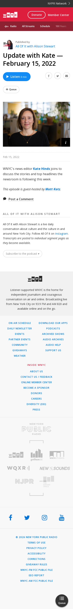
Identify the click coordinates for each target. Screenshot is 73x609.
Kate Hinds (41, 169)
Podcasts (53, 328)
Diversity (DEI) (36, 404)
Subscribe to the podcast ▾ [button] (22, 253)
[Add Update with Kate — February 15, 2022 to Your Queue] (11, 89)
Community (20, 345)
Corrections (37, 559)
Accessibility (37, 553)
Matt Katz (52, 189)
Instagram (61, 233)
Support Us (53, 350)
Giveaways (19, 350)
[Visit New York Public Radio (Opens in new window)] (36, 429)
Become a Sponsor (36, 388)
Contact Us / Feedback (36, 377)
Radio (13, 26)
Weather (20, 356)
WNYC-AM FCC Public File (36, 581)
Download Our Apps (53, 323)
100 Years (60, 26)
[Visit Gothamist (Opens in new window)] (36, 455)
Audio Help (53, 345)
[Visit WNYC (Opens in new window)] (16, 455)
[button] (65, 142)
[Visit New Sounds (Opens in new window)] (55, 468)
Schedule (45, 26)
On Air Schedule (20, 323)
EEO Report (36, 575)
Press (36, 410)
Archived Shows (53, 334)
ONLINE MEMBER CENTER (36, 382)
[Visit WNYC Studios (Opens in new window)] (57, 455)
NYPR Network (59, 3)
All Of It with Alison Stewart (35, 46)
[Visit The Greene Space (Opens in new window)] (55, 481)
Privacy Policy (36, 548)
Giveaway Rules (36, 564)
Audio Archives (53, 339)
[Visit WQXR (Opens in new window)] (18, 468)
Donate (37, 15)
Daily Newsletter (19, 328)
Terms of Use (36, 543)
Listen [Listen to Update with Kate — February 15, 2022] (16, 76)
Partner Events (20, 339)
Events (20, 334)
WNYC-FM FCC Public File (36, 570)
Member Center (58, 15)
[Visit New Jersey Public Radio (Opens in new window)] (18, 481)
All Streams (28, 26)
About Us (36, 371)
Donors (36, 393)
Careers (36, 399)
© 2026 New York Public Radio (36, 537)
